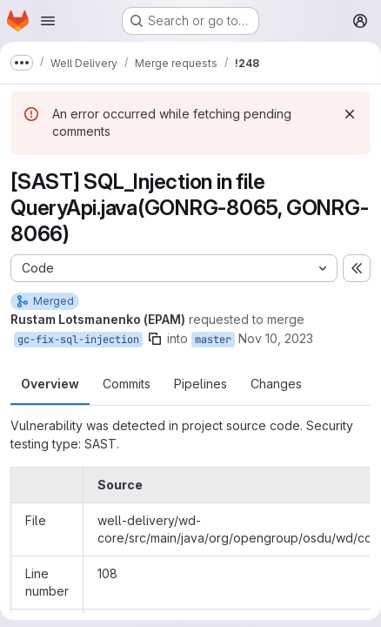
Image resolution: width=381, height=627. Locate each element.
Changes (276, 383)
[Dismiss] (349, 114)
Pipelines (200, 383)
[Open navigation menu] (48, 21)
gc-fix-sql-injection (78, 340)
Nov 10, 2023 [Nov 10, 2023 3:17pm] (275, 338)
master (213, 340)
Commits (126, 383)
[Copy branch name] (154, 338)
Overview (50, 383)
